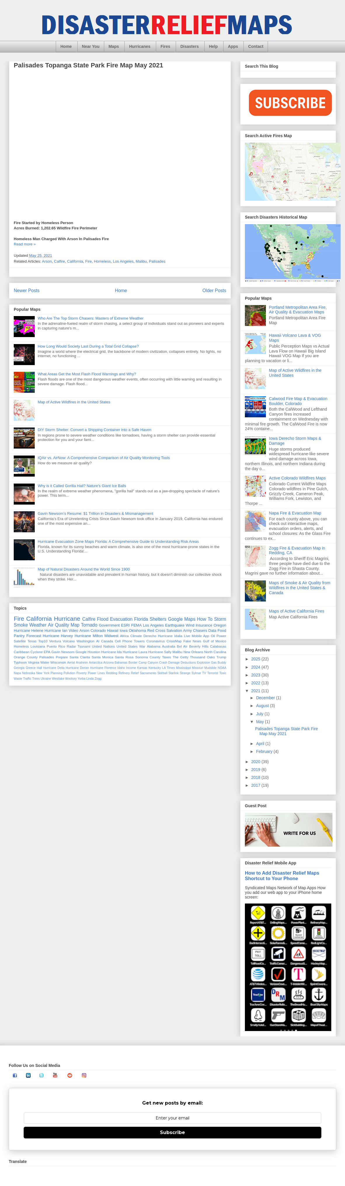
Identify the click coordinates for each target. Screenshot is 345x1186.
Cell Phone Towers (129, 641)
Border (132, 662)
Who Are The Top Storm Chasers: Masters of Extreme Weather (91, 318)
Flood (102, 619)
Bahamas (121, 662)
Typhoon (20, 662)
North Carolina (215, 652)
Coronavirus (156, 641)
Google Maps (182, 619)
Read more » (25, 244)
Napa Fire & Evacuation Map (295, 513)
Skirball (162, 673)
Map (75, 624)
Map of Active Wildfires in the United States (74, 402)
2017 (256, 785)
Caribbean (21, 652)
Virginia (33, 662)
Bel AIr (182, 646)
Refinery (124, 673)
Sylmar (196, 673)
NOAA (222, 667)
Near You (91, 46)
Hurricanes (139, 46)
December (266, 697)
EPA (47, 652)
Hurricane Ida (111, 652)
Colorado (98, 630)
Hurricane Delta (54, 667)
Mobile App (200, 636)
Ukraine (46, 678)
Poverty (81, 673)
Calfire (59, 261)
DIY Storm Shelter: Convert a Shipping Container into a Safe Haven (94, 430)
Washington (85, 641)
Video (73, 630)
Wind (190, 625)
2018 (256, 777)
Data (212, 630)
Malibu (141, 261)
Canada (107, 641)
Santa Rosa (124, 657)
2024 (256, 667)
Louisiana (37, 646)
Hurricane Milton (88, 636)
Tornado (89, 624)
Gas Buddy (218, 662)
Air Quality (58, 624)
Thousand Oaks (202, 657)
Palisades (157, 261)
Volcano (69, 641)
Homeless (102, 261)
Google (81, 652)
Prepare (62, 657)
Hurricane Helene (28, 630)
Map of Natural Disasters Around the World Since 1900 (84, 569)
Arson (47, 261)
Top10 (43, 641)
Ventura (55, 641)
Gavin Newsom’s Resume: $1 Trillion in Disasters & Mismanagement (95, 513)
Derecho (149, 636)
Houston (94, 652)
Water (44, 662)
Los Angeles (123, 261)
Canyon (153, 662)
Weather (38, 624)
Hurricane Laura (135, 652)
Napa (17, 673)
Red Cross (156, 630)
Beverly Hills (198, 646)
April (260, 743)
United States (126, 646)
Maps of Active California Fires (296, 611)
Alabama (153, 646)
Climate (136, 636)
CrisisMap (174, 641)
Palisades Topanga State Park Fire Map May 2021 (88, 65)
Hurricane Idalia (170, 636)
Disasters (189, 46)
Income (131, 667)
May (260, 721)
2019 (256, 769)
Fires (165, 46)
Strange (185, 673)
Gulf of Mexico (214, 641)
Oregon (220, 625)
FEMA (136, 625)
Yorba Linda (86, 678)
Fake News (192, 641)
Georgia (19, 667)
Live (187, 636)
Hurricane (67, 618)
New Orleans (193, 652)
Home (66, 46)
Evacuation (121, 619)
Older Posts (214, 290)
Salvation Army (179, 630)
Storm (220, 619)
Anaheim (82, 662)
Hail (39, 667)
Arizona (108, 662)
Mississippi (183, 667)
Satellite (20, 641)
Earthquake (174, 625)
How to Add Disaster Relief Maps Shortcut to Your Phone (282, 875)
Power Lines (96, 673)
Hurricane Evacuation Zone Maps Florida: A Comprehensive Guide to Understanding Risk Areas (118, 541)
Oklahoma (137, 630)
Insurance (204, 625)
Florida (141, 619)
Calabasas (218, 646)
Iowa (124, 630)
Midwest (111, 636)
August (263, 705)
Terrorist (212, 673)
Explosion (203, 662)
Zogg (98, 678)
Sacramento (148, 673)
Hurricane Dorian (77, 667)
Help (213, 46)
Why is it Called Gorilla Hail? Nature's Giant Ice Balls (82, 486)
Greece (31, 667)
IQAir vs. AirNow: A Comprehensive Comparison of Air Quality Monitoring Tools (104, 458)
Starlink (173, 673)
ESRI (125, 625)
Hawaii (113, 630)
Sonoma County (147, 657)
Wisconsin (58, 662)
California (75, 261)
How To (204, 619)
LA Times (168, 667)
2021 (256, 690)
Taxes (166, 657)
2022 (256, 683)
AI (97, 641)
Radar (71, 646)
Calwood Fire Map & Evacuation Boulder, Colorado (298, 401)
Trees (36, 678)
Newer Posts (26, 290)
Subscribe (172, 1132)
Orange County (26, 657)
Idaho (121, 667)
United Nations (103, 646)
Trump (221, 657)
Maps (114, 46)
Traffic (27, 678)
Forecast (33, 636)
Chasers (200, 630)
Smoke (21, 624)
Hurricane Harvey (58, 636)
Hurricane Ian (56, 630)
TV (204, 673)
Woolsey (71, 678)
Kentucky (155, 667)
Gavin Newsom (62, 652)
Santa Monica (102, 657)
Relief (135, 673)
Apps (233, 46)
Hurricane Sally (159, 652)
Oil (213, 636)
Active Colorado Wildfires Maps (297, 478)
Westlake (58, 678)
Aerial (71, 662)
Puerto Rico (56, 646)
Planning (56, 673)
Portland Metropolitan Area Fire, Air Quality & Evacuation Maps (298, 310)
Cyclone (36, 652)
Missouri (197, 667)
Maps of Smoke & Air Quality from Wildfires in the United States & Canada (299, 587)
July (260, 713)
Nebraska (28, 673)
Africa (124, 636)
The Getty (180, 657)
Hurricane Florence (103, 667)
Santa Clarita (79, 657)
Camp (143, 662)
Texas (31, 641)
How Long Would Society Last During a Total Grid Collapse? (88, 346)
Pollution (69, 673)
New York (42, 673)
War (142, 646)
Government (109, 625)
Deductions (188, 662)
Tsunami (84, 646)
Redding (111, 673)
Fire (88, 261)
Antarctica (95, 662)
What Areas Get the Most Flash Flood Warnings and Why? (87, 374)
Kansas (142, 667)
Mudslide (210, 667)
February (264, 751)
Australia (168, 646)
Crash (163, 662)
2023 (256, 675)
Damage (174, 662)
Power (221, 636)
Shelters (158, 619)
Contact (255, 46)
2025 (256, 659)
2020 (256, 761)
